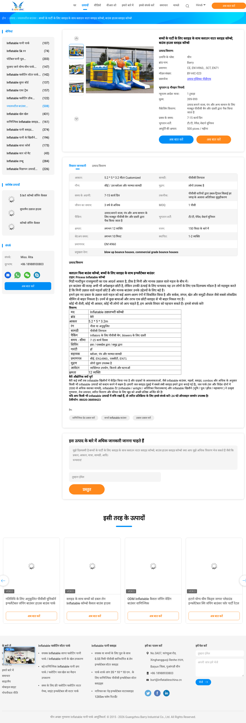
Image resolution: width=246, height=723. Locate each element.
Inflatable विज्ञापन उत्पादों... (28, 169)
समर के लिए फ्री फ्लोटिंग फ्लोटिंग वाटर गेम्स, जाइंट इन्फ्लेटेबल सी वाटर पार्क (61, 688)
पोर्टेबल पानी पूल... (28, 59)
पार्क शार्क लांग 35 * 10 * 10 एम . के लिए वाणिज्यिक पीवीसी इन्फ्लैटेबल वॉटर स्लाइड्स (115, 678)
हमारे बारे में (8, 670)
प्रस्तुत (87, 489)
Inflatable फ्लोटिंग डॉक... (28, 98)
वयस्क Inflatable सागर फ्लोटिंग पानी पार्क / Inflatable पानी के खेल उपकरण (62, 656)
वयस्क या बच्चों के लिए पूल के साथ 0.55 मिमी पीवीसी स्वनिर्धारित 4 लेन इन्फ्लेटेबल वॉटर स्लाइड (113, 659)
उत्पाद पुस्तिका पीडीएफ (199, 78)
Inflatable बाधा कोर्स (28, 145)
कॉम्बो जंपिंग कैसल (30, 222)
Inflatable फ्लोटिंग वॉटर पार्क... (28, 75)
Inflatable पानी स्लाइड (104, 645)
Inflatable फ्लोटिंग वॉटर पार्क (54, 645)
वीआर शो (7, 664)
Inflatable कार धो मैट (28, 153)
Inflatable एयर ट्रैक (28, 90)
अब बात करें (229, 5)
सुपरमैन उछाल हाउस (30, 209)
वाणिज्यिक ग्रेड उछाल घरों (83, 417)
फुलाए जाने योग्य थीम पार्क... (28, 67)
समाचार (6, 675)
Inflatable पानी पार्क (28, 43)
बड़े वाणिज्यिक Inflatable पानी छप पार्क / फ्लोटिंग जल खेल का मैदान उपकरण (60, 672)
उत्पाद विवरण (99, 165)
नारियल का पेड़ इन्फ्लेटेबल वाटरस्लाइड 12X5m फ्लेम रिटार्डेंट (114, 694)
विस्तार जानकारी (77, 165)
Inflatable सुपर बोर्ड (28, 82)
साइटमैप (6, 681)
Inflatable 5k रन (28, 51)
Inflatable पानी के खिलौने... (28, 138)
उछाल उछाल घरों (143, 417)
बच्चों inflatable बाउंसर (115, 417)
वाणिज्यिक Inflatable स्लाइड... (28, 122)
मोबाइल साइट (9, 687)
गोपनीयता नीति (10, 692)
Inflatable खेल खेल (28, 114)
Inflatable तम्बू (28, 161)
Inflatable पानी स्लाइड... (28, 130)
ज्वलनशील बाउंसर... (28, 106)
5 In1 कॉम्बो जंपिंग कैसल (33, 195)
